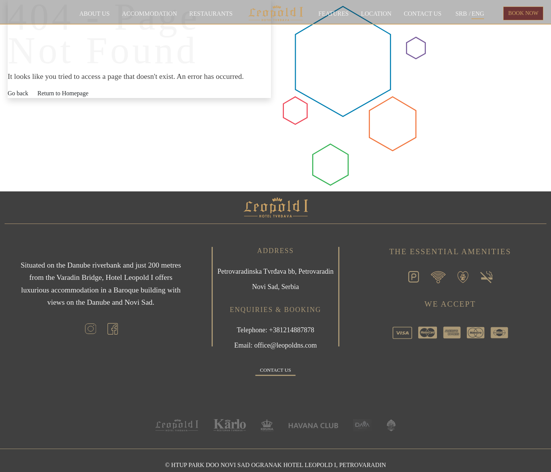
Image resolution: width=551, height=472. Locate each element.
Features (333, 13)
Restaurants (211, 13)
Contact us (422, 13)
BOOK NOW (523, 13)
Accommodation (149, 13)
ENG (477, 13)
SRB (461, 13)
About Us (94, 13)
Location (376, 13)
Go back (18, 93)
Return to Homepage (62, 93)
